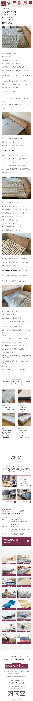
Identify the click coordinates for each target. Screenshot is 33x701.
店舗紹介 (15, 656)
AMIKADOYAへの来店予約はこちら (11, 541)
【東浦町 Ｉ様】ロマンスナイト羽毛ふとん (8, 409)
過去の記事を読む (16, 382)
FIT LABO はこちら (8, 150)
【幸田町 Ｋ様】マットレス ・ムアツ (23, 409)
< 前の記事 (5, 381)
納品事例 (5, 659)
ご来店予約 (7, 656)
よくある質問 (13, 659)
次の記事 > (27, 381)
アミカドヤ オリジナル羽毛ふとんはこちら (15, 270)
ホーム (28, 659)
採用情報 (21, 659)
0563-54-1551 (15, 524)
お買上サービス (24, 656)
